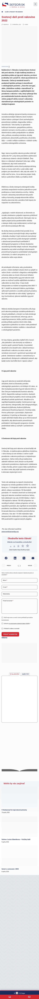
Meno (5, 580)
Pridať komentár (8, 601)
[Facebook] (6, 558)
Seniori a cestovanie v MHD (10, 869)
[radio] (11, 546)
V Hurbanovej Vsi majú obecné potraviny (14, 810)
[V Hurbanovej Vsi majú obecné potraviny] (19, 797)
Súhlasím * (17, 623)
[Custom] (10, 996)
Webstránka (6, 594)
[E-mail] (32, 558)
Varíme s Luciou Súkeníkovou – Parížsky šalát (16, 839)
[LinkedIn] (15, 558)
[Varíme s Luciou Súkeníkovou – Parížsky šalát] (19, 826)
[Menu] (35, 4)
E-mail (5, 587)
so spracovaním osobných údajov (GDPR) (19, 623)
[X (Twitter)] (23, 558)
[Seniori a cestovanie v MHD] (19, 856)
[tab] (14, 674)
